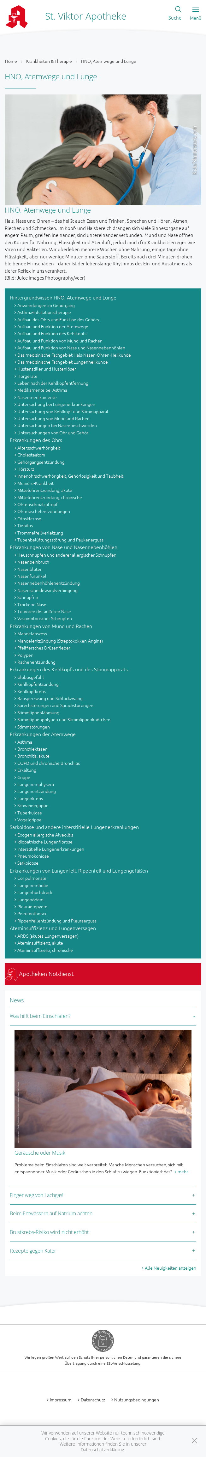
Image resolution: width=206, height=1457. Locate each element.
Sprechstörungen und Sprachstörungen (55, 705)
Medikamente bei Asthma (42, 390)
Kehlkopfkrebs (31, 691)
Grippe (23, 777)
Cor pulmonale (31, 878)
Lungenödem (30, 899)
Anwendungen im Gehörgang (46, 305)
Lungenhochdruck (34, 892)
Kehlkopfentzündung (38, 684)
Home (11, 61)
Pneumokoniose (33, 856)
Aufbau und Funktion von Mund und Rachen (60, 340)
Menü (195, 14)
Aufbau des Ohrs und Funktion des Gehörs (58, 319)
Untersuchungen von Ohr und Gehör (52, 432)
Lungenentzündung (36, 791)
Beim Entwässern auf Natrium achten (51, 1213)
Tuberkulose (29, 812)
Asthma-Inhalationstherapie (44, 312)
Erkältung (26, 770)
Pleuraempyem (32, 906)
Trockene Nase (31, 604)
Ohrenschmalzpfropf (37, 504)
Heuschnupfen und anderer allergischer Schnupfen (66, 555)
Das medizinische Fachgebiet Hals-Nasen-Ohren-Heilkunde (74, 355)
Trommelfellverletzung (40, 532)
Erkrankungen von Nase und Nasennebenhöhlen (63, 546)
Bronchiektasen (32, 749)
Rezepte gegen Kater (33, 1250)
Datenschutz (93, 1399)
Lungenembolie (32, 885)
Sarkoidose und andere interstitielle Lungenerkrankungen (74, 826)
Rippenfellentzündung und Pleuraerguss (57, 920)
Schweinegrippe (33, 805)
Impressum (60, 1399)
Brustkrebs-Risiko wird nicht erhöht (49, 1232)
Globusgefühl (30, 677)
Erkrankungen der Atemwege (43, 733)
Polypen (25, 655)
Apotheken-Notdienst (39, 973)
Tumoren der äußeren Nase (44, 611)
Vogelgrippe (29, 819)
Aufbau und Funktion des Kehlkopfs (51, 333)
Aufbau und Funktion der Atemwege (52, 326)
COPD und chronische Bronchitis (48, 763)
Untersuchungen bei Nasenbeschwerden (57, 425)
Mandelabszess (32, 633)
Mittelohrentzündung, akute (44, 490)
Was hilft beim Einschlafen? (40, 1016)
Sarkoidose (27, 863)
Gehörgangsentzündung (41, 462)
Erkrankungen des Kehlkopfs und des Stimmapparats (69, 669)
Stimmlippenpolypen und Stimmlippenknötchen (63, 719)
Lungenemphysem (35, 784)
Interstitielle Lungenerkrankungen (50, 849)
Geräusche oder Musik (40, 1152)
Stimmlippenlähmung (38, 712)
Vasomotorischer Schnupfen (44, 618)
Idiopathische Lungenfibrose (45, 841)
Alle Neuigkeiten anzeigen (170, 1268)
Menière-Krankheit (35, 483)
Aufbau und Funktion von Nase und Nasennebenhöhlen (71, 347)
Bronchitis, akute (33, 756)
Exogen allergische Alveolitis (45, 834)
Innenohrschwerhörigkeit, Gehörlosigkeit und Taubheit (70, 476)
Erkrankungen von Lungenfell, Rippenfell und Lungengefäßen (79, 870)
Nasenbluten (30, 569)
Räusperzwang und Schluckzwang (50, 698)
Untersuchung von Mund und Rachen (53, 418)
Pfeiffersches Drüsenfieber (43, 647)
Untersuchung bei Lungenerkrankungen (56, 404)
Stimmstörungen (33, 726)
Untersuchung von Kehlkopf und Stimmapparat (63, 411)
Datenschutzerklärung (102, 1450)
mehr (183, 1171)
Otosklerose (29, 518)
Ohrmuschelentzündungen (43, 511)
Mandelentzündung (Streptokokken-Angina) (60, 641)
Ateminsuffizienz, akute (40, 943)
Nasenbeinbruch (33, 562)
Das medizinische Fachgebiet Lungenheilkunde (62, 362)
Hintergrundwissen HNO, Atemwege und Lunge (63, 297)
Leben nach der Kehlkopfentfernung (52, 383)
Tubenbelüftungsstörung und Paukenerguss (60, 539)
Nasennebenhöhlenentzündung (48, 583)
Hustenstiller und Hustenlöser (46, 369)
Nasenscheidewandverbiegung (47, 590)
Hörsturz (25, 469)
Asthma (24, 742)
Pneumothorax (31, 913)
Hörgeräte (27, 376)
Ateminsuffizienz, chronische (45, 950)
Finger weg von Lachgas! (36, 1195)
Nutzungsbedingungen (136, 1399)
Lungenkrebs (30, 798)
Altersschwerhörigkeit (38, 447)
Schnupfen (27, 597)
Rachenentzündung (36, 662)
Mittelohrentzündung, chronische (49, 497)
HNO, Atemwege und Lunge (108, 61)
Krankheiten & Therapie (49, 61)
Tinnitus (25, 525)
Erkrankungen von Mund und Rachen (51, 625)
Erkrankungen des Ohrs (36, 439)
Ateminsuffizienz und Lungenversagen (53, 927)
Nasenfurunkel (31, 576)
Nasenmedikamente (37, 397)
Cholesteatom (31, 454)
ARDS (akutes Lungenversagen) (48, 936)
